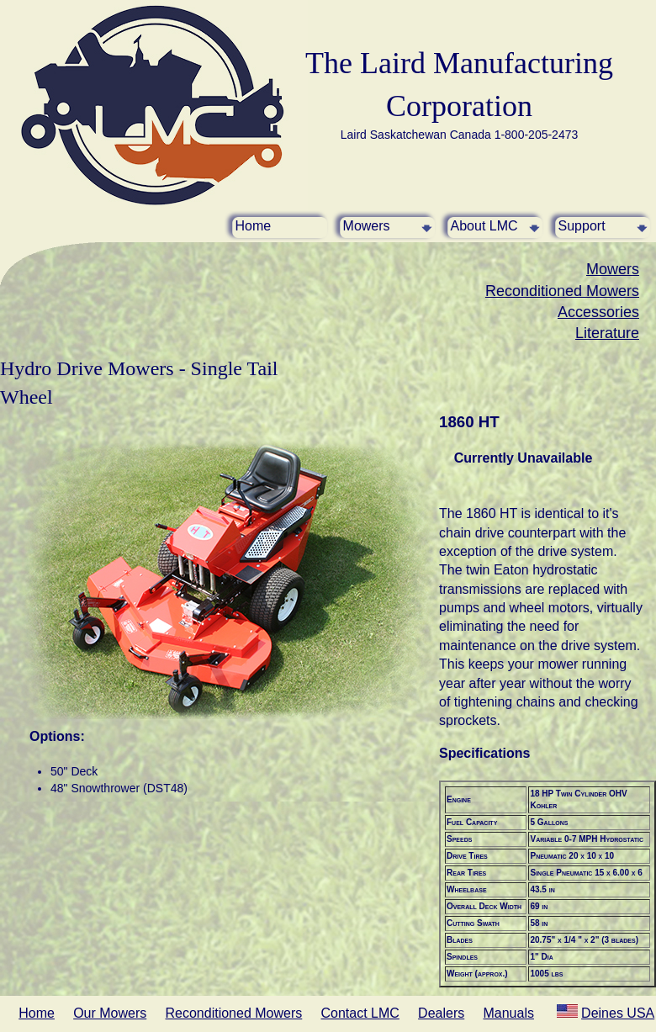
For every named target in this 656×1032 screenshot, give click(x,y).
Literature (607, 333)
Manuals (508, 1013)
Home (253, 226)
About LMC (484, 226)
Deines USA (617, 1013)
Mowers (366, 226)
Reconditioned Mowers (562, 291)
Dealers (441, 1013)
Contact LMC (360, 1013)
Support (582, 226)
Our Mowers (109, 1013)
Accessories (598, 312)
